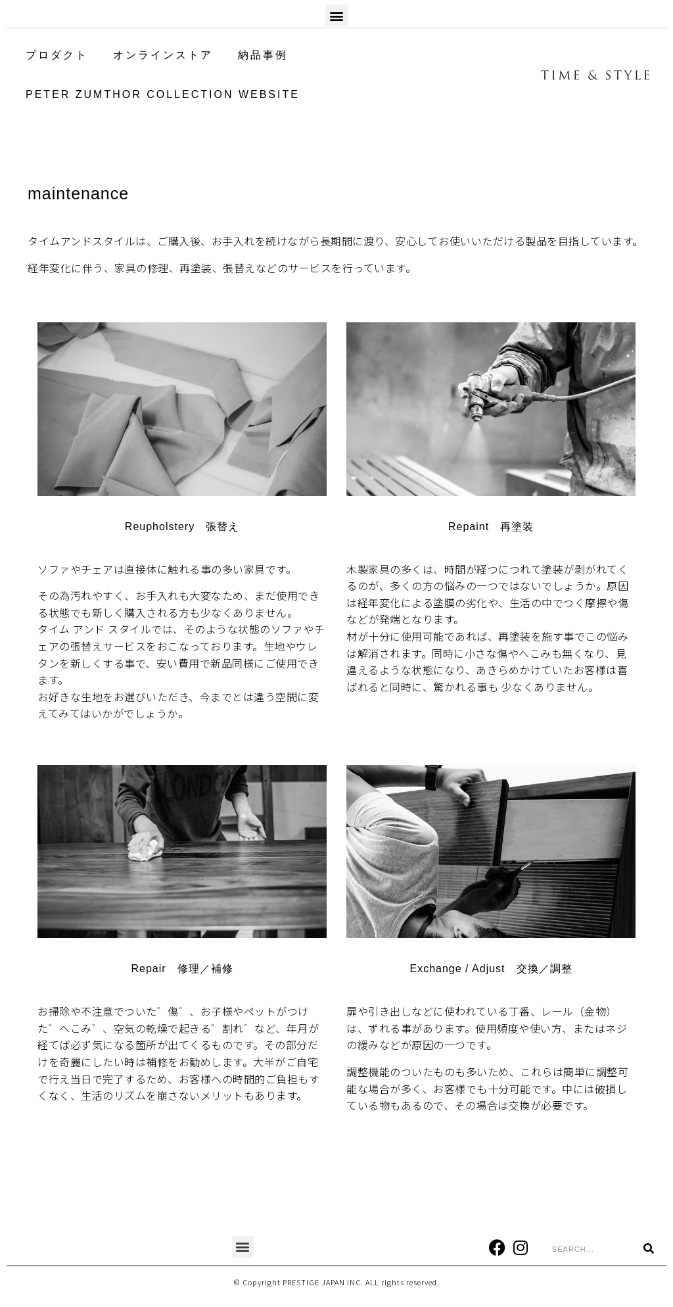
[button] (336, 15)
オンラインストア (163, 55)
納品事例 (263, 55)
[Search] (648, 1249)
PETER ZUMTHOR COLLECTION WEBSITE (163, 94)
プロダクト (57, 55)
